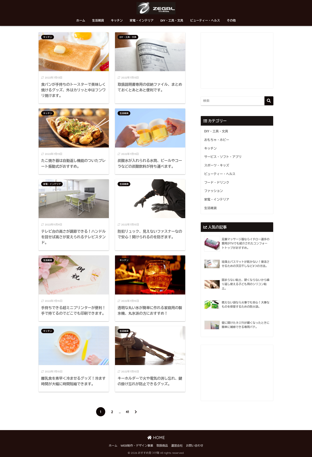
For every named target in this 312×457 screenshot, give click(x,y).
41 (127, 412)
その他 (231, 20)
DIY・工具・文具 (171, 20)
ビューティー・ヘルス (205, 20)
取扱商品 (162, 445)
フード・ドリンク (216, 182)
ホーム (80, 20)
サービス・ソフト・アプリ (223, 157)
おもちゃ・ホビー (216, 140)
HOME (156, 437)
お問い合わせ (194, 445)
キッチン (117, 20)
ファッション (213, 191)
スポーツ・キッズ (216, 165)
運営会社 (177, 445)
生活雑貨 (98, 20)
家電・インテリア (141, 20)
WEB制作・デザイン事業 (137, 445)
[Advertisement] (237, 60)
